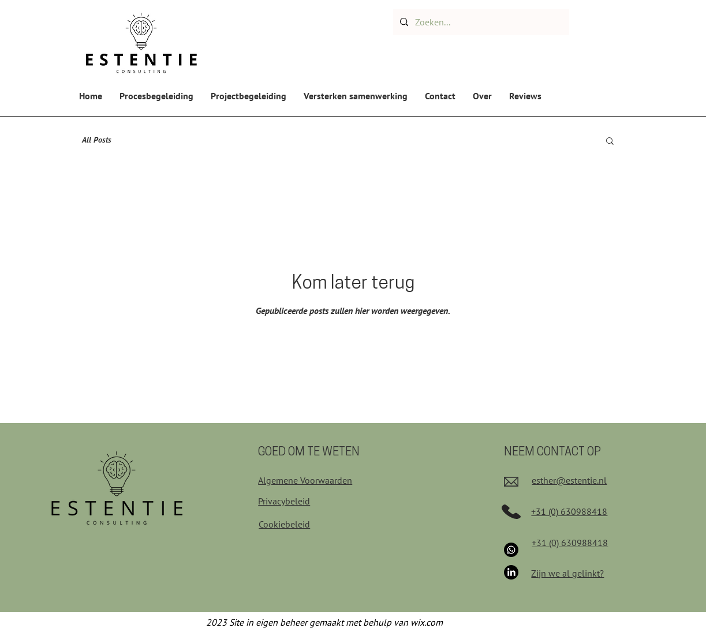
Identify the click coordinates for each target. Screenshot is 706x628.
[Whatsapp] (511, 550)
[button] (609, 142)
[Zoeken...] (480, 22)
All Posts (96, 139)
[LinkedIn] (511, 572)
